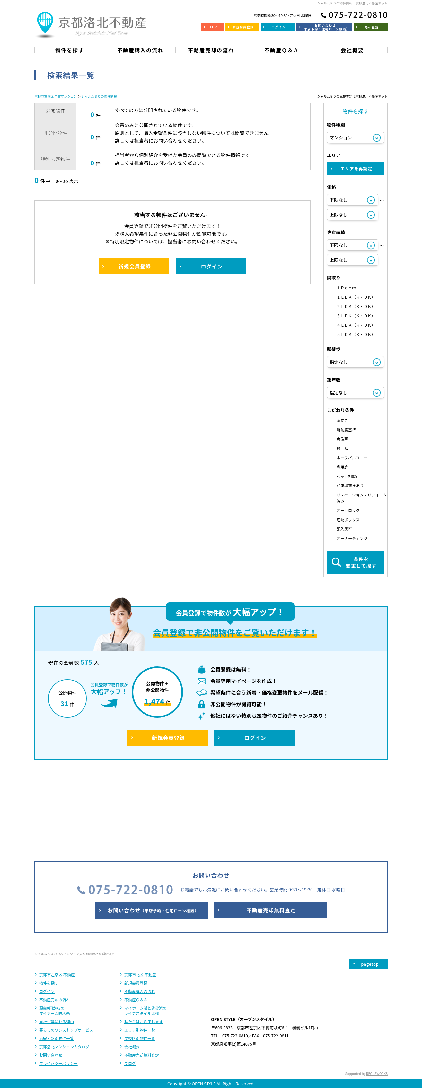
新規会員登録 (135, 898)
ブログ (130, 978)
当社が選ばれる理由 (56, 936)
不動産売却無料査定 (141, 970)
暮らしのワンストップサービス (66, 945)
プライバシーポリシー (58, 978)
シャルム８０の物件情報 (99, 96)
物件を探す (48, 898)
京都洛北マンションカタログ (64, 961)
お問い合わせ (50, 970)
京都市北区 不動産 (140, 889)
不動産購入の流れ (139, 906)
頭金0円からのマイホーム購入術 (54, 925)
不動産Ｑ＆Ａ (135, 915)
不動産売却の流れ (54, 915)
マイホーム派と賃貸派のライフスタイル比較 (145, 925)
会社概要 (132, 961)
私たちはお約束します (143, 936)
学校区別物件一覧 (139, 953)
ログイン (47, 906)
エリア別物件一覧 (139, 945)
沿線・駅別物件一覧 (56, 953)
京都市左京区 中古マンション (55, 96)
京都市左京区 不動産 (57, 889)
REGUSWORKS (377, 988)
